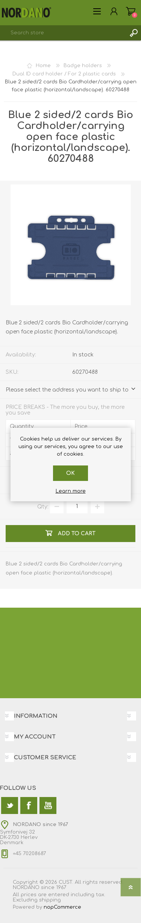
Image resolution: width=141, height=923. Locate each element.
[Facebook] (28, 805)
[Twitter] (9, 805)
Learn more (71, 491)
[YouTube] (47, 805)
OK (70, 473)
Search (133, 32)
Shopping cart (130, 11)
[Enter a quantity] (77, 506)
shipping (50, 900)
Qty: (43, 506)
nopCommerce (62, 907)
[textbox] (63, 32)
